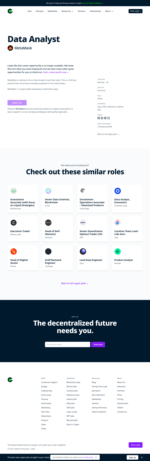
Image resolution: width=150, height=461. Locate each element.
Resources (68, 11)
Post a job (135, 11)
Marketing (45, 407)
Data (100, 106)
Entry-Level (46, 395)
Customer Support (49, 382)
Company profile (105, 126)
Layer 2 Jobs (72, 412)
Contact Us (122, 412)
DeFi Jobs (71, 407)
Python (120, 106)
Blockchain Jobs (73, 382)
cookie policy (88, 457)
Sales (43, 424)
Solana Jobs (72, 399)
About (109, 11)
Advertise (121, 386)
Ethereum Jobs (73, 395)
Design (44, 386)
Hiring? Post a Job (99, 386)
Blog (94, 382)
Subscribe (98, 344)
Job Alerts (96, 390)
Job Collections (98, 395)
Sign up (132, 457)
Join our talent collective (93, 3)
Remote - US (103, 82)
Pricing (120, 399)
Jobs (30, 11)
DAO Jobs (71, 403)
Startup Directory (99, 407)
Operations (46, 416)
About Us (121, 382)
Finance (44, 399)
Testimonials (95, 11)
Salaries (95, 403)
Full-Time (101, 90)
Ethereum (112, 106)
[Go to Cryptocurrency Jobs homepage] (24, 379)
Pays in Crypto (73, 424)
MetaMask (23, 48)
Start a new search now (56, 72)
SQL (99, 109)
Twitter (120, 407)
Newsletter (52, 11)
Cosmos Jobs (72, 390)
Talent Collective (99, 412)
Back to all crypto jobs (109, 134)
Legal (33, 449)
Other (100, 98)
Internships (46, 403)
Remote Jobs (72, 420)
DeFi (105, 106)
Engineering (46, 390)
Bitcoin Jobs (72, 386)
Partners (82, 11)
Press (119, 395)
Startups (39, 11)
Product (44, 420)
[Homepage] (10, 11)
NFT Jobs (70, 416)
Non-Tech (45, 412)
